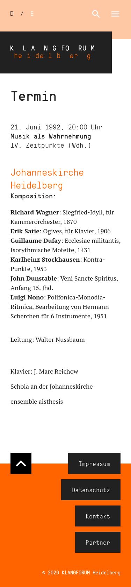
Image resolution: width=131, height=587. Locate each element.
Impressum (94, 463)
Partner (98, 542)
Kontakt (98, 516)
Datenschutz (91, 490)
